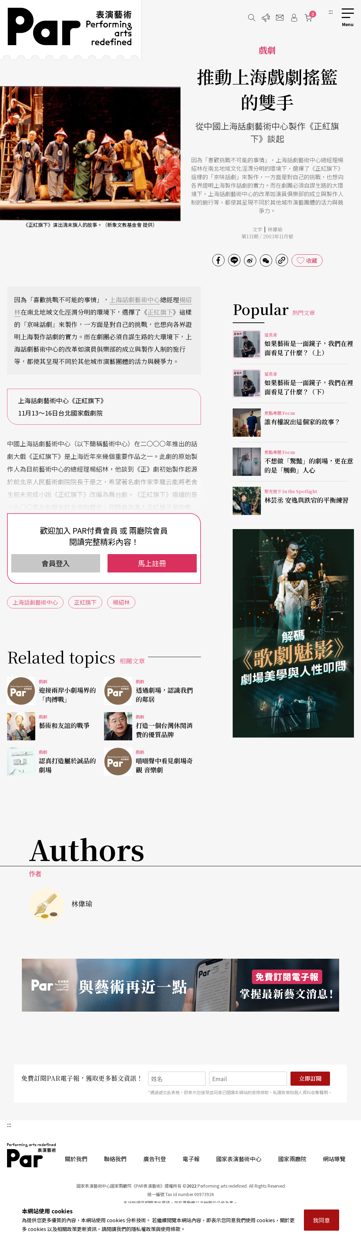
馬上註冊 (152, 563)
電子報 (191, 1158)
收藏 (311, 260)
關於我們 (76, 1158)
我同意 (321, 1220)
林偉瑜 (275, 229)
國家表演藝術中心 (238, 1158)
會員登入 (56, 563)
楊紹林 (121, 602)
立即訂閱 (310, 1078)
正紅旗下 (160, 311)
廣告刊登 (154, 1158)
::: (331, 11)
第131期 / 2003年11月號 (267, 236)
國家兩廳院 (292, 1158)
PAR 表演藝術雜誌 (31, 1155)
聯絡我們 (115, 1158)
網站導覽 (334, 1158)
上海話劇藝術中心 (134, 299)
